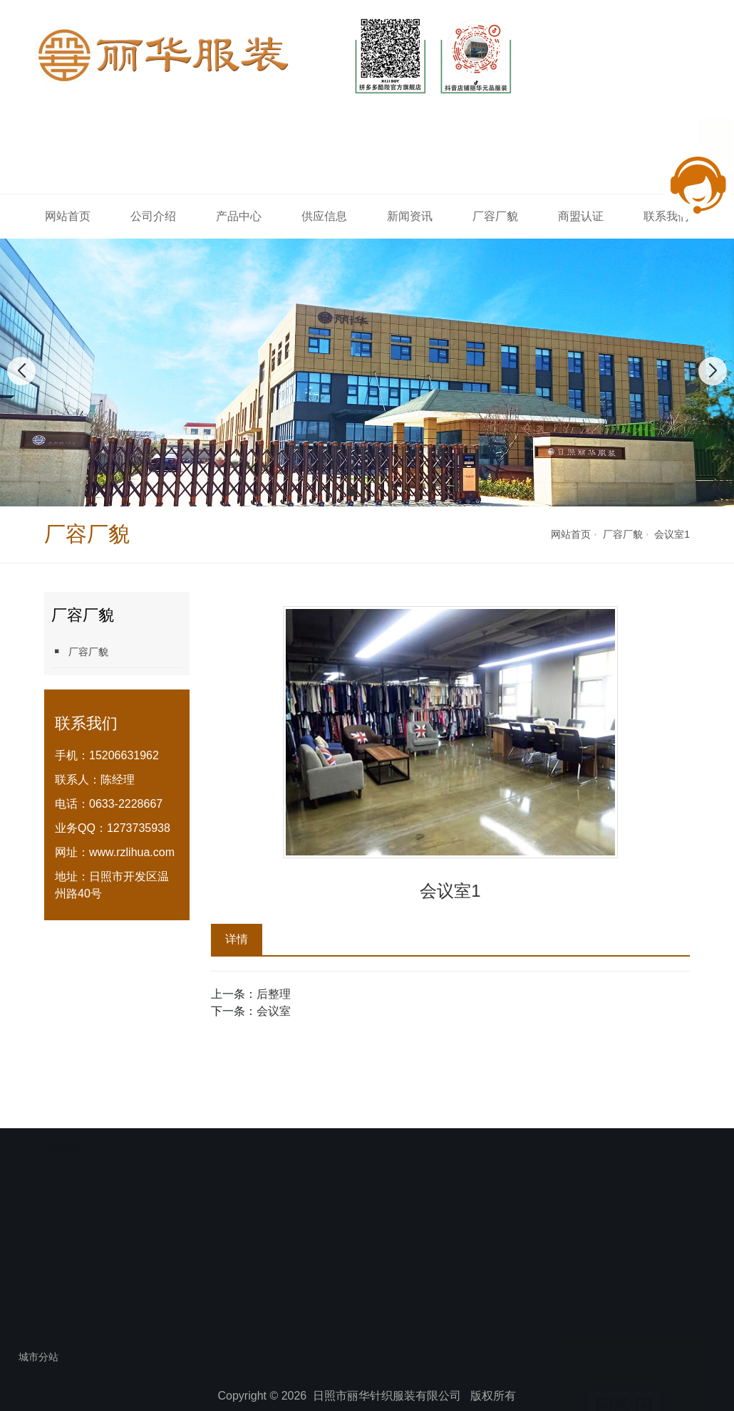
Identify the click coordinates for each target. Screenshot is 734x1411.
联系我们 (485, 1290)
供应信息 (324, 216)
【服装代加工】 (138, 1122)
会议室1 (672, 534)
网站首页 (68, 216)
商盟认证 (581, 216)
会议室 (274, 1011)
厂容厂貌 (495, 216)
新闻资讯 (410, 216)
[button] (351, 492)
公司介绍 (153, 216)
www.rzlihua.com (132, 852)
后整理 (274, 994)
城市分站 (38, 1357)
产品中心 (239, 216)
